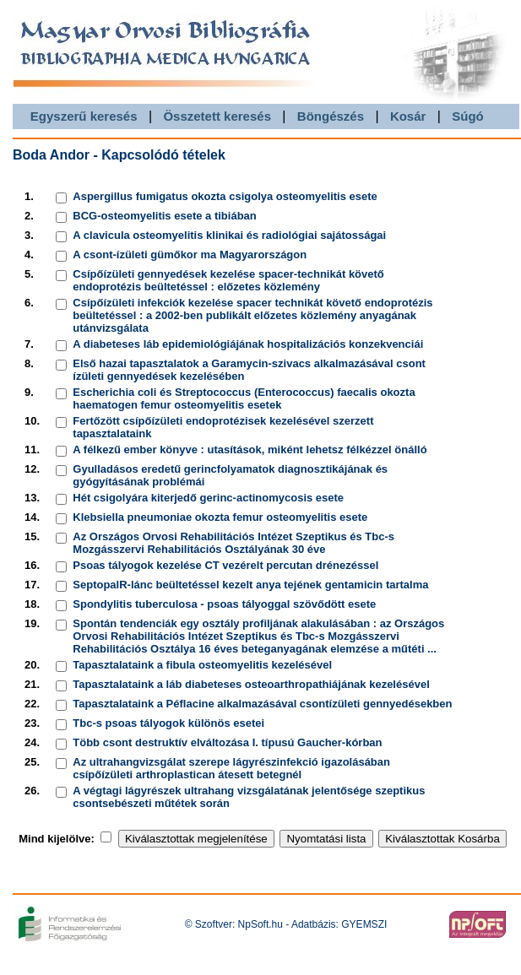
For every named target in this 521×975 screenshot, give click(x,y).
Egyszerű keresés (84, 116)
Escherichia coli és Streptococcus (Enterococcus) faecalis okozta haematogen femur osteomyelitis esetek (244, 398)
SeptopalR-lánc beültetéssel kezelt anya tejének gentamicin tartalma (250, 584)
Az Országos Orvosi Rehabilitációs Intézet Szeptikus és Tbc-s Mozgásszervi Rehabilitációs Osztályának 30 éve (233, 542)
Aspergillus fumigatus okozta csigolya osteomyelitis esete (225, 196)
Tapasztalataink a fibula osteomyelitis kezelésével (202, 664)
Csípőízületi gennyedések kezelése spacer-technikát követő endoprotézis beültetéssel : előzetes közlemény (228, 280)
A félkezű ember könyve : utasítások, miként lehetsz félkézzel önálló (249, 449)
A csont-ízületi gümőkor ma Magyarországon (190, 254)
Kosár (408, 116)
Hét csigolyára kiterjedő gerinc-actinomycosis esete (208, 497)
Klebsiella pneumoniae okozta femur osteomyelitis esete (220, 517)
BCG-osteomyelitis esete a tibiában (164, 215)
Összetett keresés (217, 116)
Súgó (468, 116)
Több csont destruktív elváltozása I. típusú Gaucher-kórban (227, 742)
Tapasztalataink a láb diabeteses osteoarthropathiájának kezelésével (251, 684)
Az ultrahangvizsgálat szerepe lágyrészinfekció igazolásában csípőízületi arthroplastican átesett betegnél (231, 768)
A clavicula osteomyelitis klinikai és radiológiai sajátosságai (229, 235)
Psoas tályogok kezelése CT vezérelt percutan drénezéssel (225, 565)
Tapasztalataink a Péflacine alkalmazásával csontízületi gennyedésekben (262, 703)
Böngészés (330, 116)
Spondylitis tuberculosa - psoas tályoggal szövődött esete (224, 604)
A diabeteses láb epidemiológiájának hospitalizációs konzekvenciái (248, 344)
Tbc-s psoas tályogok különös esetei (168, 723)
